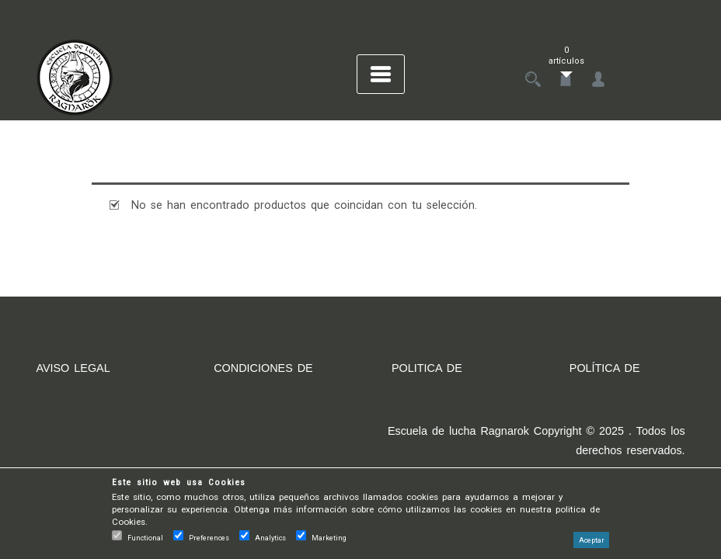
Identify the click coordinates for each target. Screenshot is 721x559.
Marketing (329, 537)
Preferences (209, 537)
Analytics (270, 537)
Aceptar (591, 540)
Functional (145, 537)
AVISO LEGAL (73, 368)
